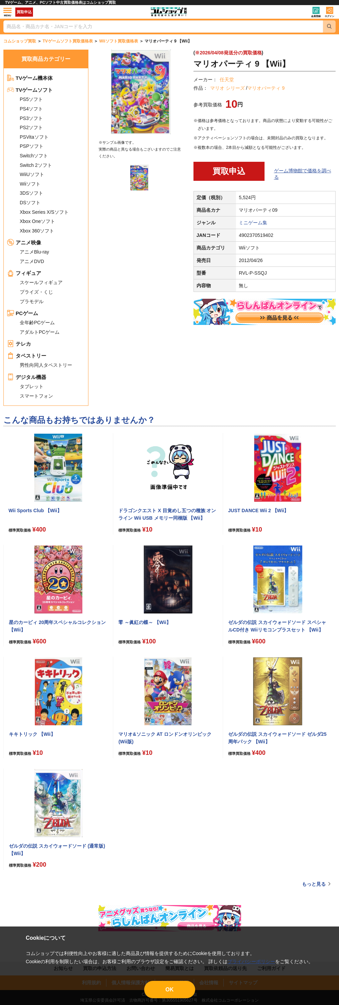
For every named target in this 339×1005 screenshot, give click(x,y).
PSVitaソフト (34, 137)
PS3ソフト (31, 118)
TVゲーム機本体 (30, 78)
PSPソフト (32, 146)
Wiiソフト (30, 184)
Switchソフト (34, 155)
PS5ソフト (31, 99)
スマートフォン (36, 396)
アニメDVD (32, 261)
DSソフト (30, 202)
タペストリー (26, 356)
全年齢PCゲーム (37, 322)
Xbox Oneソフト (37, 221)
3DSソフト (31, 193)
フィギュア (24, 273)
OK (170, 989)
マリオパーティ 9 (266, 88)
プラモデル (32, 301)
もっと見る (314, 884)
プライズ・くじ (36, 292)
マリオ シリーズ (227, 88)
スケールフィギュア (41, 282)
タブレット (32, 386)
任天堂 (227, 79)
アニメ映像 (24, 242)
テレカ (19, 344)
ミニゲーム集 (253, 222)
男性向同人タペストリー (46, 365)
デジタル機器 (26, 377)
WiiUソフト (32, 174)
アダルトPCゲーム (40, 332)
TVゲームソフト (30, 90)
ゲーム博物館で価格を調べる (302, 174)
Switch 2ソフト (36, 165)
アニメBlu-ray (34, 252)
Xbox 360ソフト (37, 230)
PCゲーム (22, 313)
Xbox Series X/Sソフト (44, 212)
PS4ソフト (31, 108)
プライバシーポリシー (251, 961)
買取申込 (24, 12)
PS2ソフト (31, 127)
